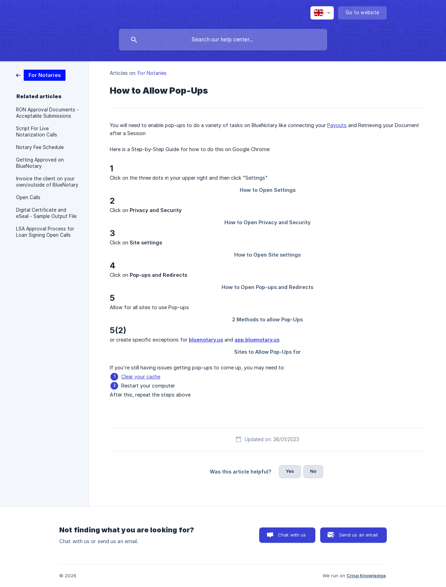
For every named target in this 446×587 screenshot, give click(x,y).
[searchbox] (223, 39)
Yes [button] (290, 471)
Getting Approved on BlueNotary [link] (40, 163)
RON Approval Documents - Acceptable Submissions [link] (47, 113)
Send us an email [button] (358, 535)
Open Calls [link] (28, 197)
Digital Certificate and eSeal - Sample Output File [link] (46, 213)
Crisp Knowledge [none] (366, 575)
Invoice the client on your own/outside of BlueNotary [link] (47, 182)
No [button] (313, 471)
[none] (322, 12)
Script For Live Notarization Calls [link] (36, 132)
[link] (41, 74)
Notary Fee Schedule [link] (40, 147)
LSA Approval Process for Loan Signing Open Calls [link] (45, 232)
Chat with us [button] (292, 535)
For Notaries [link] (152, 73)
